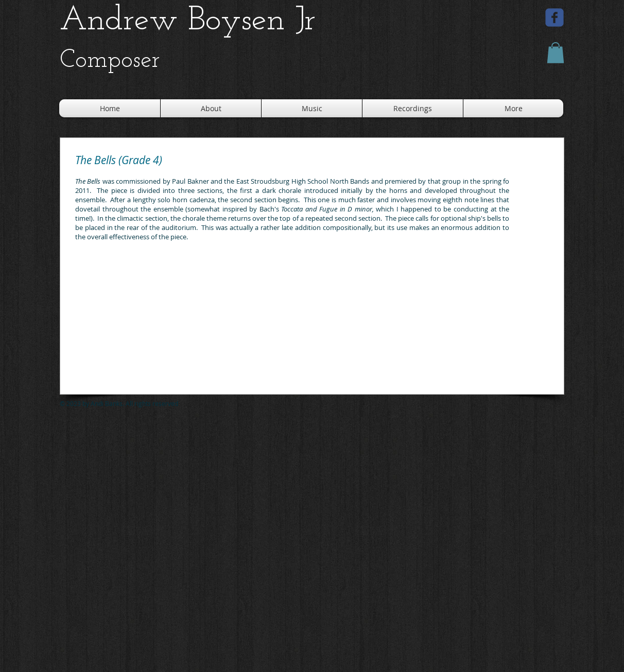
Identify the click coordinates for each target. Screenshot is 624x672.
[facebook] (554, 17)
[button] (555, 52)
